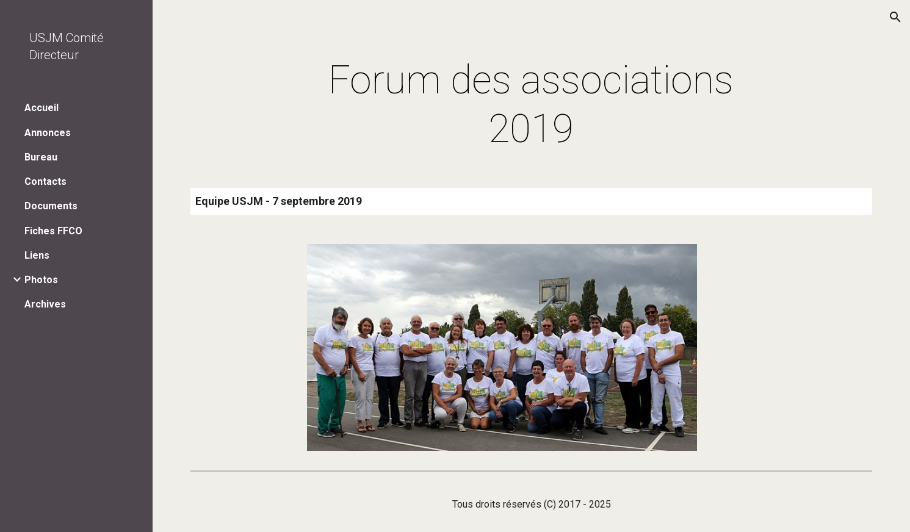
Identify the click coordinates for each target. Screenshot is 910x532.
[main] (531, 105)
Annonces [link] (47, 132)
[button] (895, 17)
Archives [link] (45, 304)
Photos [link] (41, 280)
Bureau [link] (40, 157)
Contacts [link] (45, 181)
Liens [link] (36, 255)
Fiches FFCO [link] (53, 231)
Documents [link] (51, 206)
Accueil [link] (41, 107)
